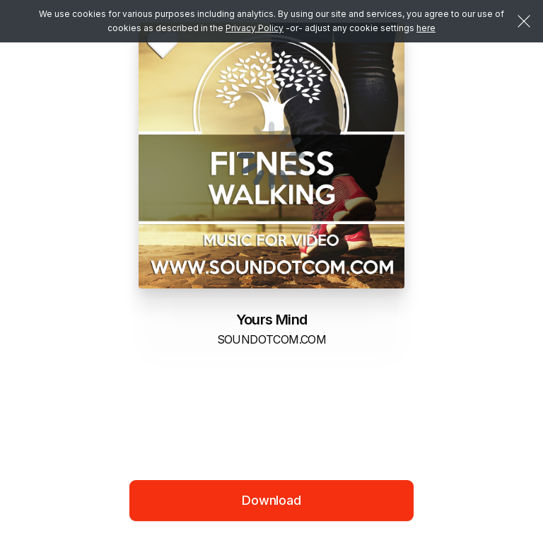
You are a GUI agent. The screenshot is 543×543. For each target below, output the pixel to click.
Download (271, 500)
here (426, 28)
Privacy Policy (255, 28)
